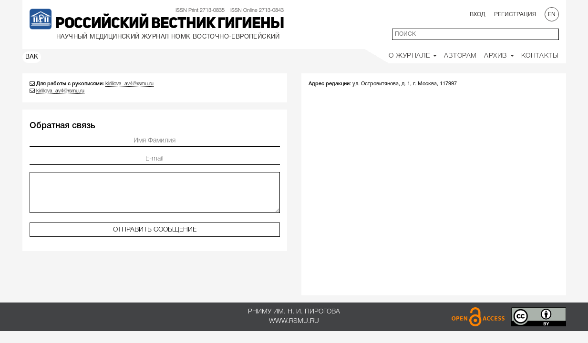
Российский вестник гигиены (169, 24)
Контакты (540, 56)
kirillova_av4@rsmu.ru (129, 83)
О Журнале (413, 56)
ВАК (32, 57)
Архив (499, 56)
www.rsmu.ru (294, 321)
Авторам (460, 56)
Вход (477, 14)
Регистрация (515, 14)
